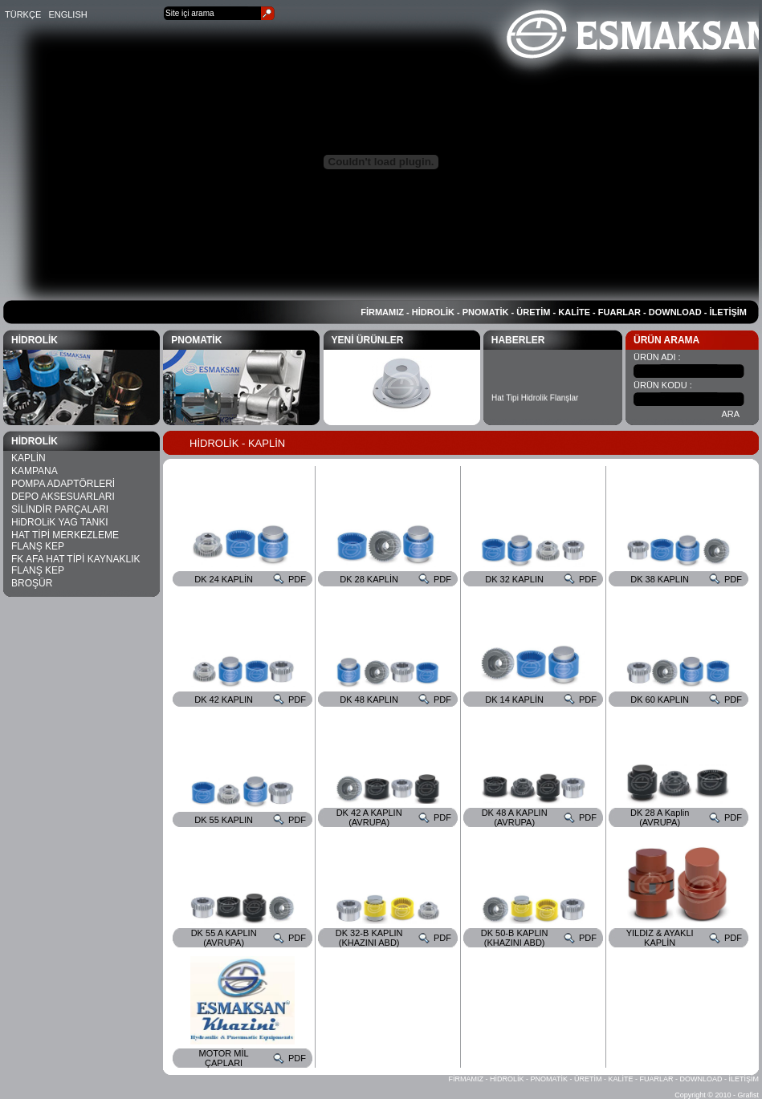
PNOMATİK (485, 312)
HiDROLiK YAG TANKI (59, 522)
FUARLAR (619, 312)
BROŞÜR (31, 583)
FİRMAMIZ (382, 312)
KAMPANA (34, 471)
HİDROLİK (433, 312)
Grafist (748, 1095)
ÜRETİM (533, 312)
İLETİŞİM (728, 312)
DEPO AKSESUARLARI (63, 496)
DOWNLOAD (675, 312)
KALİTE (574, 312)
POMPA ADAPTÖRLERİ (63, 483)
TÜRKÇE (23, 14)
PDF (297, 579)
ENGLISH (67, 14)
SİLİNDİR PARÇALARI (59, 509)
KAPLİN (28, 458)
